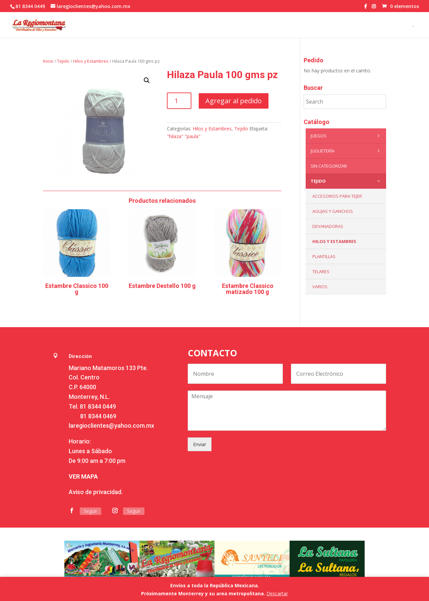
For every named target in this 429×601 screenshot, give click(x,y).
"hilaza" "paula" (183, 136)
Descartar (277, 593)
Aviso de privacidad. (96, 491)
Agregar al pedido (233, 100)
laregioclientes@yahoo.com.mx (111, 425)
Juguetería (347, 151)
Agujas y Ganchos (332, 211)
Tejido (63, 61)
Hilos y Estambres (91, 61)
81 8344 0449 (98, 406)
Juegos (347, 136)
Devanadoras (327, 226)
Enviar (199, 444)
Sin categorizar (329, 166)
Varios (319, 287)
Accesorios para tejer (337, 196)
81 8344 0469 (98, 416)
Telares (320, 271)
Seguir (90, 511)
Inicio (48, 61)
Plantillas (323, 256)
